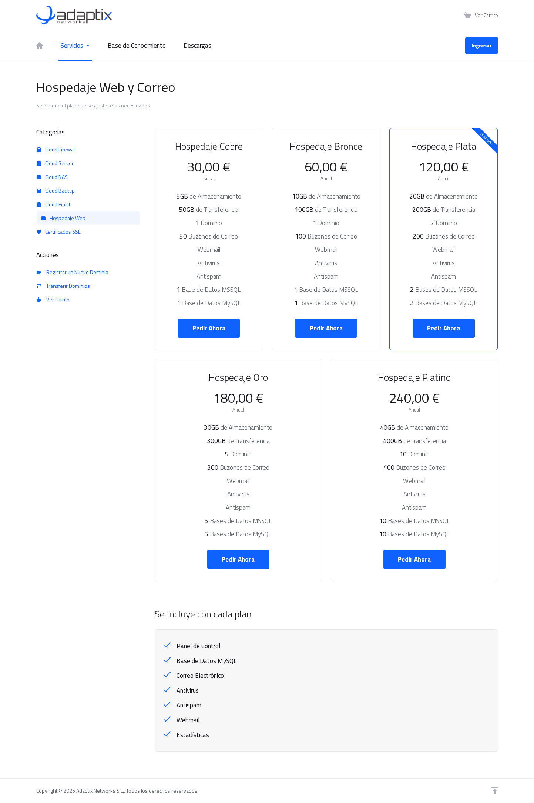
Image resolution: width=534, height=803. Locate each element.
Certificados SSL (58, 232)
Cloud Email (53, 204)
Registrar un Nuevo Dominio (72, 272)
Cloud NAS (52, 177)
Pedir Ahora (208, 328)
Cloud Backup (56, 190)
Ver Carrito (53, 299)
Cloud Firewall (56, 149)
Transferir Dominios (63, 286)
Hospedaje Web (63, 218)
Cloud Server (55, 163)
